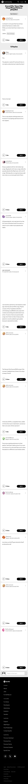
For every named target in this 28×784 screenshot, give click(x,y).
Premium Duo (7, 741)
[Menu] (25, 2)
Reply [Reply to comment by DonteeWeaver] (21, 486)
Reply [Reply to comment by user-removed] (21, 327)
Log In (21, 2)
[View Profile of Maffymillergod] (9, 629)
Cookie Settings (7, 771)
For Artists (6, 702)
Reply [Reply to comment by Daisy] (21, 105)
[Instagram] (5, 756)
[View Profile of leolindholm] (9, 161)
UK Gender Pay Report (8, 781)
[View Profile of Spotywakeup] (9, 492)
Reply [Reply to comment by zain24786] (21, 264)
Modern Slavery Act (7, 776)
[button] (25, 19)
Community (6, 2)
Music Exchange (10, 33)
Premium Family (8, 744)
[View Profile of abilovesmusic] (9, 333)
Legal (5, 767)
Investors (6, 711)
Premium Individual (8, 738)
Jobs (5, 691)
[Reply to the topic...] (15, 673)
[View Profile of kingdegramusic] (9, 111)
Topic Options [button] (13, 14)
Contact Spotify (8, 731)
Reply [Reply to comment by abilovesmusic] (21, 379)
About (5, 688)
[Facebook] (15, 756)
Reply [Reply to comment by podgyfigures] (21, 40)
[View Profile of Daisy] (7, 52)
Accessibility (6, 774)
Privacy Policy (6, 769)
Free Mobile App (8, 728)
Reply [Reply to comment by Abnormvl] (21, 579)
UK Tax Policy (6, 778)
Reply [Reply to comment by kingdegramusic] (21, 155)
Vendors (6, 714)
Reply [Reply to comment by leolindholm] (21, 210)
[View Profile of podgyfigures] (9, 18)
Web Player (7, 724)
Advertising (7, 708)
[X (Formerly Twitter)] (10, 756)
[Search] (18, 2)
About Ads (13, 771)
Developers (7, 705)
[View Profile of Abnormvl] (8, 536)
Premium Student (8, 747)
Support (6, 721)
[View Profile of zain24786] (8, 215)
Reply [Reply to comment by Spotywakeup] (21, 530)
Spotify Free (7, 750)
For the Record (7, 694)
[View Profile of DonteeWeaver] (10, 437)
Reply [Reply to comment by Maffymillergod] (21, 667)
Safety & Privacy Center (11, 767)
